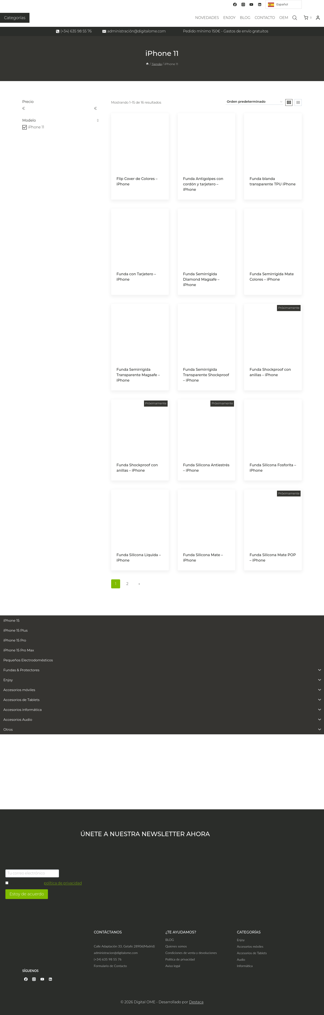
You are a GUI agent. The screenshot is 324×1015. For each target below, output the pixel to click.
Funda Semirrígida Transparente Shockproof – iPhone (206, 374)
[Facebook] (234, 4)
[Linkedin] (259, 4)
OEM (283, 18)
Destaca (196, 1002)
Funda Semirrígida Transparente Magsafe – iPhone (138, 374)
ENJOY (229, 18)
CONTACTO (265, 18)
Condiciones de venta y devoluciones (191, 953)
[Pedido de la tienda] (254, 102)
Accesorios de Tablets (252, 953)
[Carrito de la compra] (308, 17)
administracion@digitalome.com (116, 953)
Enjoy (241, 940)
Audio (241, 959)
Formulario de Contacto (110, 966)
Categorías (14, 17)
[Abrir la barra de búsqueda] (294, 18)
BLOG (245, 18)
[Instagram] (243, 4)
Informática (245, 966)
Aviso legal (172, 966)
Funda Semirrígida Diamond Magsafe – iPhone (201, 279)
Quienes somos (176, 946)
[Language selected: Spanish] (284, 4)
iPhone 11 (36, 127)
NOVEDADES (207, 18)
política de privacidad (63, 883)
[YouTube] (251, 4)
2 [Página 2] (127, 584)
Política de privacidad (180, 959)
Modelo (60, 120)
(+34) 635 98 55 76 (108, 959)
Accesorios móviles (250, 946)
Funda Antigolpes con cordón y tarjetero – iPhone (203, 184)
